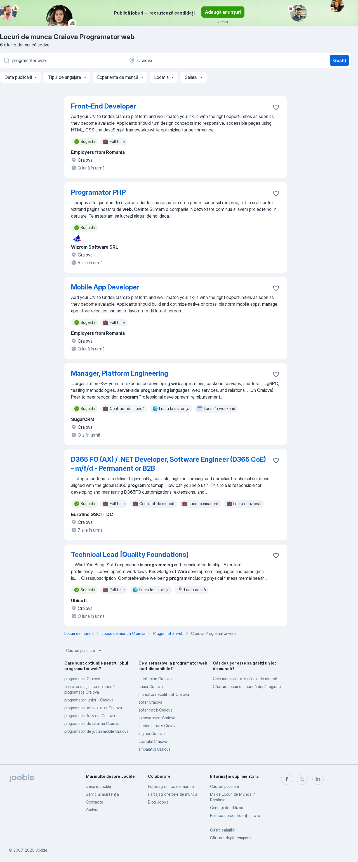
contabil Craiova (152, 741)
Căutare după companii (230, 837)
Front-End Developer (103, 106)
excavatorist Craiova (156, 717)
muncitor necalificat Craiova (163, 694)
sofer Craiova (150, 702)
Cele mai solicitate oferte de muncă (245, 678)
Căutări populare (84, 650)
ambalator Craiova (154, 749)
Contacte (94, 802)
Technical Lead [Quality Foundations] (130, 554)
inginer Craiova (151, 733)
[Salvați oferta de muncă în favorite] (276, 107)
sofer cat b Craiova (155, 710)
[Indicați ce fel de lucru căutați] (61, 60)
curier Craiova (150, 686)
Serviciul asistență (102, 794)
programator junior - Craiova (89, 700)
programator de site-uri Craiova (91, 723)
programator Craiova (82, 678)
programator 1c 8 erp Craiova (89, 715)
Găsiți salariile (222, 830)
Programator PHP (98, 192)
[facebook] (286, 779)
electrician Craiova (155, 678)
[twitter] (302, 779)
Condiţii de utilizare (227, 807)
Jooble (41, 850)
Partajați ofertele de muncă (172, 794)
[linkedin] (318, 779)
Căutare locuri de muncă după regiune (247, 686)
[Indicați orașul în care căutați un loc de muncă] (186, 60)
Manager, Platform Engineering (119, 373)
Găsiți (339, 60)
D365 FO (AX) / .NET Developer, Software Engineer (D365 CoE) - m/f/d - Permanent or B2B (168, 463)
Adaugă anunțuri (223, 12)
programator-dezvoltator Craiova (93, 707)
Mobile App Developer (105, 287)
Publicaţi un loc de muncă (171, 786)
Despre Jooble (98, 786)
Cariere (92, 809)
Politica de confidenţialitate (235, 815)
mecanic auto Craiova (158, 725)
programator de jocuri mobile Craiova (96, 731)
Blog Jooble (158, 802)
